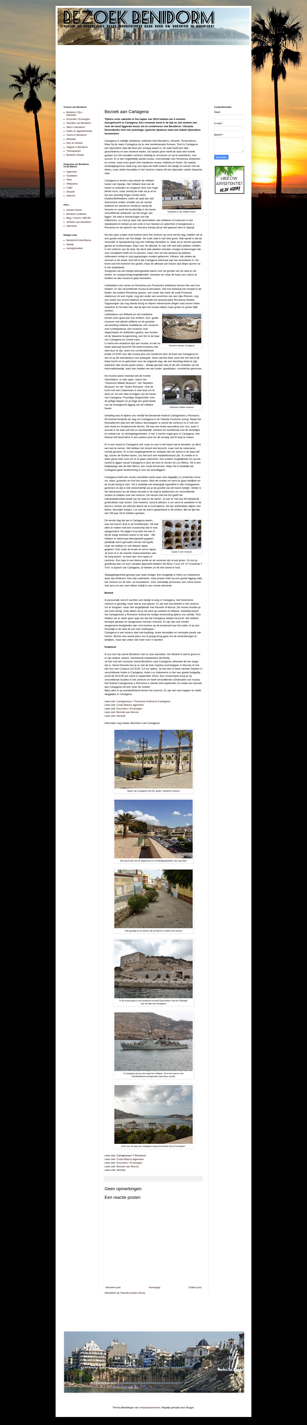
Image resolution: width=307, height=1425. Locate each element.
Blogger (190, 1407)
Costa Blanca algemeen (130, 704)
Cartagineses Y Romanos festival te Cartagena (143, 701)
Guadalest (71, 175)
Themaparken (73, 151)
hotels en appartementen (79, 131)
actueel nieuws (74, 210)
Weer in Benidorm (75, 127)
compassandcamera (149, 1407)
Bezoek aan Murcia (127, 712)
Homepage (154, 1287)
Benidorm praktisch (76, 214)
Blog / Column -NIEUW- (78, 218)
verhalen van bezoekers (78, 222)
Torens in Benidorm (76, 135)
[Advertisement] (153, 72)
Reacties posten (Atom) (133, 1293)
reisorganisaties (74, 248)
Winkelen (71, 139)
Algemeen (71, 171)
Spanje (70, 244)
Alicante (121, 715)
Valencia (70, 195)
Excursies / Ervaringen (129, 708)
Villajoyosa (72, 183)
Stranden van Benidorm (78, 123)
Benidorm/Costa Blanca (78, 240)
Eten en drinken (74, 143)
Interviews (71, 226)
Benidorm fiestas (75, 155)
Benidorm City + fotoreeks (74, 113)
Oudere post (195, 1287)
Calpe (69, 187)
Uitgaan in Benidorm (77, 147)
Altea (69, 179)
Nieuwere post (113, 1287)
